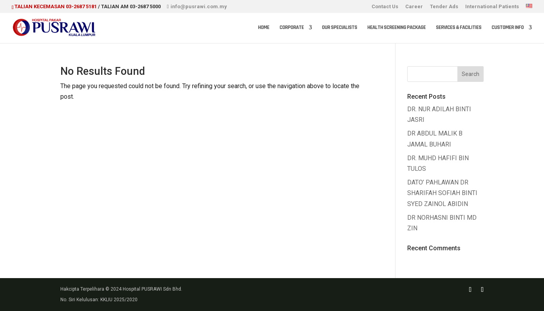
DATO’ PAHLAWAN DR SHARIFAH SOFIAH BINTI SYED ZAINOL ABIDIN (442, 193)
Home (263, 28)
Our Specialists (339, 28)
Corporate (291, 28)
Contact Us (385, 6)
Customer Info (507, 28)
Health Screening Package (396, 28)
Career (414, 6)
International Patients (492, 6)
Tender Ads (444, 6)
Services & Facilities (458, 28)
